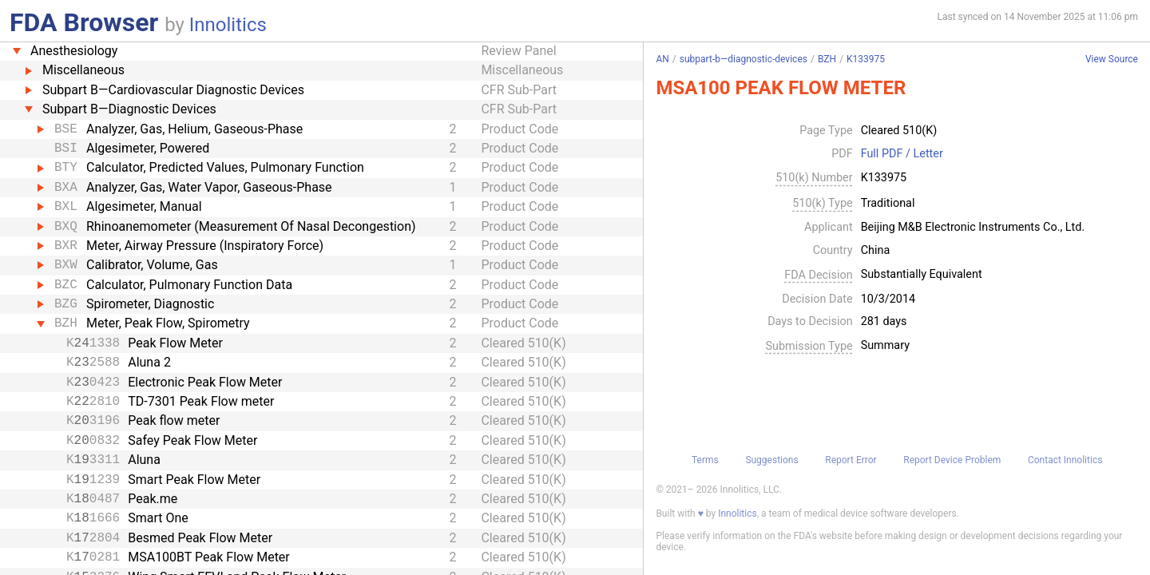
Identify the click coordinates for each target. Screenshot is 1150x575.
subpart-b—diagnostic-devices (743, 59)
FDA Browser (84, 22)
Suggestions (771, 460)
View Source (1111, 59)
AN (662, 59)
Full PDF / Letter (902, 154)
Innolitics (228, 25)
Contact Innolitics (1065, 460)
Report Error (850, 460)
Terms (705, 460)
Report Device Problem (952, 460)
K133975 (866, 59)
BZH (827, 59)
